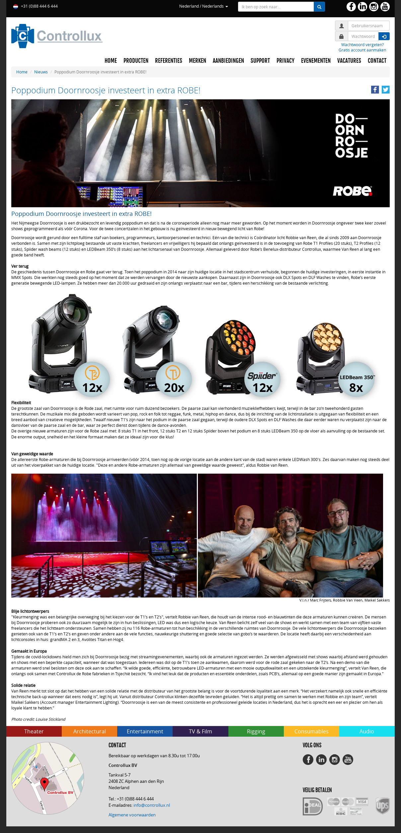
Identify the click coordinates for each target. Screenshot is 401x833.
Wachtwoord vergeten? (362, 44)
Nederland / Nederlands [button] (203, 6)
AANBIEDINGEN (228, 60)
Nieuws (41, 71)
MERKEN (197, 60)
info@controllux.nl (151, 805)
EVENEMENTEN (316, 60)
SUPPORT (260, 60)
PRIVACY (285, 60)
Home (22, 71)
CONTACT (377, 60)
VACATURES (349, 60)
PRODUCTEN (135, 60)
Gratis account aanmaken (362, 49)
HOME (111, 60)
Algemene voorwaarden (132, 815)
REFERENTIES (168, 60)
